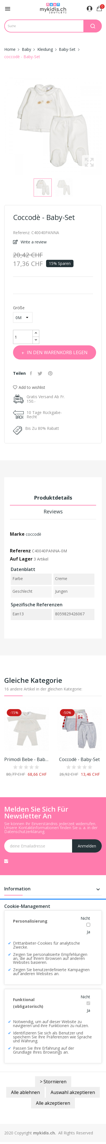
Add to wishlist (29, 387)
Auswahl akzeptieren (73, 1092)
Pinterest (51, 373)
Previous (3, 126)
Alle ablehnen (25, 1092)
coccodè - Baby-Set (79, 759)
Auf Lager (21, 559)
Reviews (53, 511)
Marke (17, 534)
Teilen (32, 373)
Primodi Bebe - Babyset (26, 759)
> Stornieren (53, 1081)
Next (103, 126)
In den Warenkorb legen (57, 352)
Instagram (6, 861)
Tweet (40, 373)
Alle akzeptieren (53, 1103)
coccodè (33, 534)
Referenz (20, 551)
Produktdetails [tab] (53, 497)
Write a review (33, 242)
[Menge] (23, 337)
